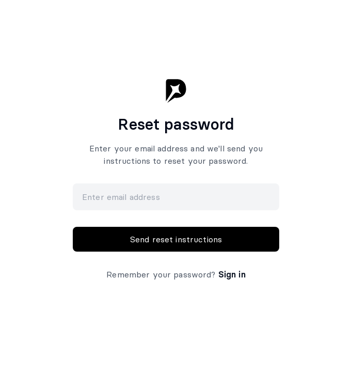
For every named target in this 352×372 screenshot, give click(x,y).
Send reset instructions (176, 239)
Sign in (232, 274)
